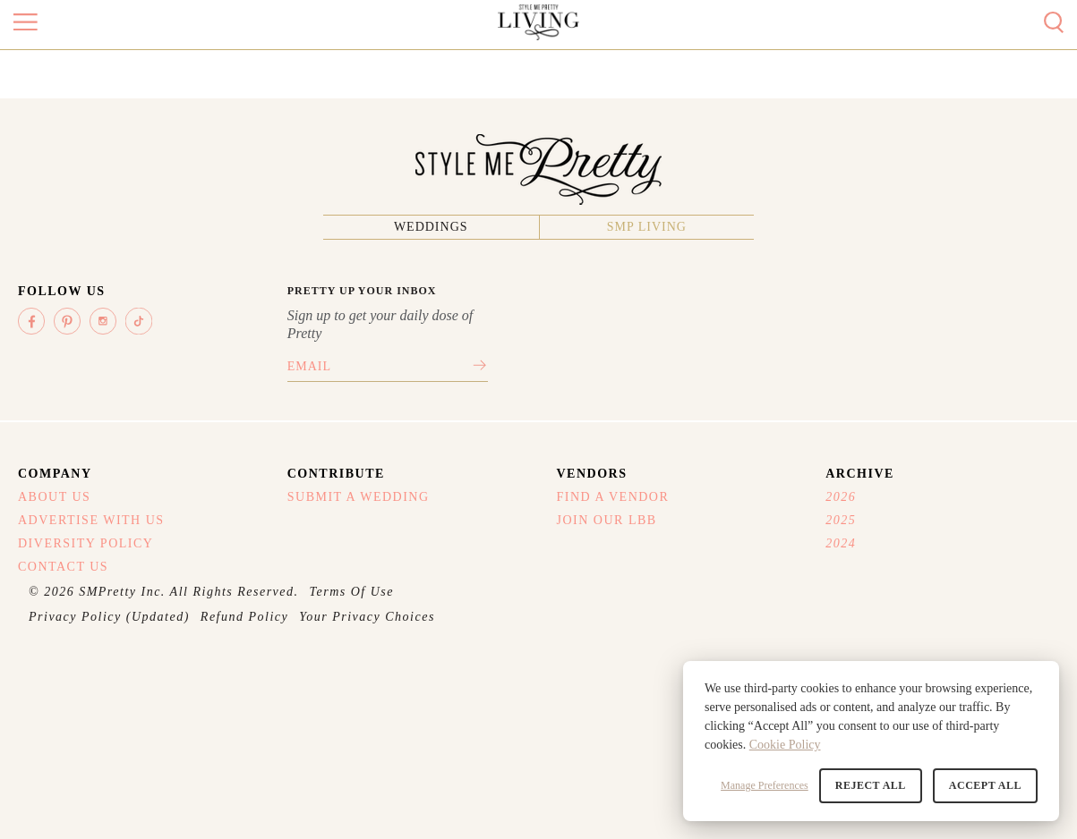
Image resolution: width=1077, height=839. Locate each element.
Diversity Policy (85, 543)
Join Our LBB (607, 520)
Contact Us (63, 566)
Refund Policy (244, 616)
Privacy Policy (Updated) (109, 616)
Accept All (985, 785)
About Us (54, 497)
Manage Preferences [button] (764, 785)
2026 (840, 497)
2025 (840, 520)
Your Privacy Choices (367, 616)
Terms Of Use (352, 591)
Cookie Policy (785, 744)
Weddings (431, 226)
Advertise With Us (91, 520)
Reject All (870, 785)
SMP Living (647, 226)
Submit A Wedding (358, 497)
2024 (840, 543)
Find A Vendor (613, 497)
